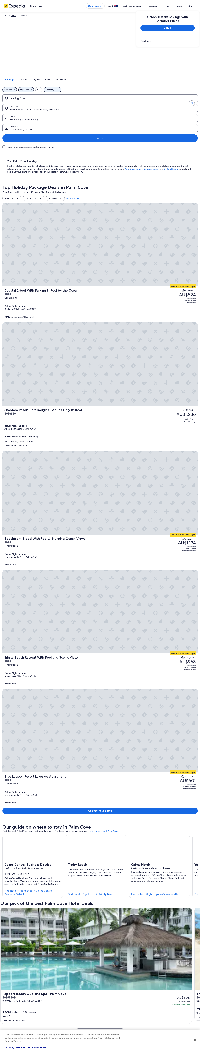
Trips (172, 5)
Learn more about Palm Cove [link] (103, 377)
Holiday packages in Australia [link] (67, 1001)
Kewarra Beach (151, 138)
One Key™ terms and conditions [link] (117, 1001)
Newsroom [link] (10, 1017)
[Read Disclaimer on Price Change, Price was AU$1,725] (172, 297)
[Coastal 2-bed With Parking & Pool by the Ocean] (133, 190)
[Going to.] (69, 103)
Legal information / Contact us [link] (116, 1011)
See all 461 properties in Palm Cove (100, 523)
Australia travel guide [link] (63, 985)
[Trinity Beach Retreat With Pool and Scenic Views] (133, 305)
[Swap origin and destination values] (48, 103)
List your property (139, 5)
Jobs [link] (7, 990)
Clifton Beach (171, 138)
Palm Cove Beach (133, 138)
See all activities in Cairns (100, 877)
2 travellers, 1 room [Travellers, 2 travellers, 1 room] (157, 104)
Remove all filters (73, 168)
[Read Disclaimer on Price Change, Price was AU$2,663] (169, 214)
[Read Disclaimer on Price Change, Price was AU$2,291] (170, 260)
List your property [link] (13, 995)
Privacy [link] (106, 985)
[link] (167, 41)
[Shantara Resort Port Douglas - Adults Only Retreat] (133, 230)
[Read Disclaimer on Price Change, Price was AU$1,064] (172, 333)
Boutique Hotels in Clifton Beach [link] (22, 928)
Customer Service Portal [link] (149, 728)
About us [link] (9, 985)
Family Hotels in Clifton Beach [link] (116, 928)
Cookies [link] (107, 990)
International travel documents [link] (166, 1006)
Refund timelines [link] (160, 995)
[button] (100, 889)
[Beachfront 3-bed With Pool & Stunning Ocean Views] (133, 269)
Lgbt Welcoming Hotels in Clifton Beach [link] (121, 934)
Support (159, 5)
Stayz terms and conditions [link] (115, 1006)
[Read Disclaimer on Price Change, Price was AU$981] (173, 181)
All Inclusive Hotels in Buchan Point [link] (23, 909)
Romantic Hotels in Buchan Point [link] (22, 915)
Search (187, 102)
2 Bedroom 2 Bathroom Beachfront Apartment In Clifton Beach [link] (111, 650)
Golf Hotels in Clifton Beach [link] (20, 934)
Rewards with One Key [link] (64, 1027)
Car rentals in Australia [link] (64, 1011)
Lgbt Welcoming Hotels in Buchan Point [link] (121, 909)
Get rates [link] (125, 509)
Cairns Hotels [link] (12, 921)
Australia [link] (78, 16)
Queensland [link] (91, 16)
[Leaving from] (26, 103)
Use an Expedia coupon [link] (163, 1001)
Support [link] (156, 985)
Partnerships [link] (10, 1001)
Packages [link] (23, 16)
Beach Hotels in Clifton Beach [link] (116, 921)
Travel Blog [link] (59, 1022)
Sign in (192, 5)
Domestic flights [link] (61, 1006)
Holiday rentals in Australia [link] (66, 995)
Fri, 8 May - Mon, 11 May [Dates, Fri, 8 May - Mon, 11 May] (112, 104)
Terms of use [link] (109, 995)
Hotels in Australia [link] (62, 990)
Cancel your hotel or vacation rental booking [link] (172, 990)
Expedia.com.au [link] (9, 16)
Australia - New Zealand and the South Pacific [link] (51, 16)
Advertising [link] (10, 1006)
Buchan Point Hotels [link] (111, 915)
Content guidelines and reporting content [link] (122, 1017)
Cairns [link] (102, 16)
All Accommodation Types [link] (66, 1017)
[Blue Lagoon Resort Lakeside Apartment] (133, 341)
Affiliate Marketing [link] (13, 1011)
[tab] (75, 83)
